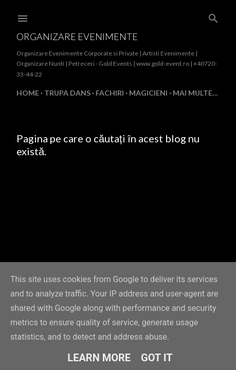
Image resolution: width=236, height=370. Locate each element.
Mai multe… (195, 92)
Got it (157, 357)
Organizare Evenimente (77, 36)
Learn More (99, 357)
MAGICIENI (148, 92)
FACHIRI (110, 92)
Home (27, 92)
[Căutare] (213, 16)
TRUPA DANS (67, 92)
